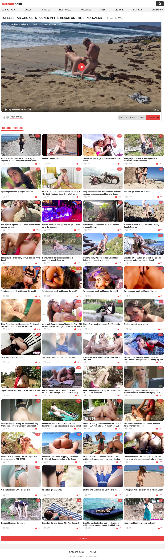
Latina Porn (157, 10)
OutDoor (12, 4)
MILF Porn (119, 10)
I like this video (4, 117)
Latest (28, 10)
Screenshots (131, 117)
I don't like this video (7, 117)
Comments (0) (153, 117)
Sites (103, 10)
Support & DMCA (76, 552)
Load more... (82, 538)
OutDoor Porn (79, 556)
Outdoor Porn (8, 10)
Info (120, 117)
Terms (93, 552)
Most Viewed (65, 10)
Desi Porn (137, 10)
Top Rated (45, 10)
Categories (86, 10)
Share (142, 117)
